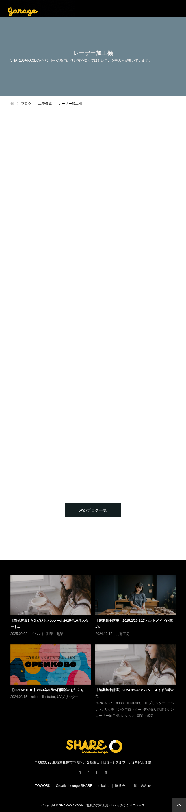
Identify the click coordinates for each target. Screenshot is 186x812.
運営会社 (121, 786)
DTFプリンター (153, 703)
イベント (38, 634)
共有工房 (122, 634)
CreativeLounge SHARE (74, 786)
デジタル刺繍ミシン (158, 710)
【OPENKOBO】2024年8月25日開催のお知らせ (47, 690)
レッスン (128, 716)
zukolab (103, 786)
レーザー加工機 (107, 716)
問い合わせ (142, 786)
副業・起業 (54, 634)
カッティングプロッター (122, 710)
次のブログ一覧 (93, 510)
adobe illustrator (43, 697)
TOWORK (42, 786)
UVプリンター (68, 697)
